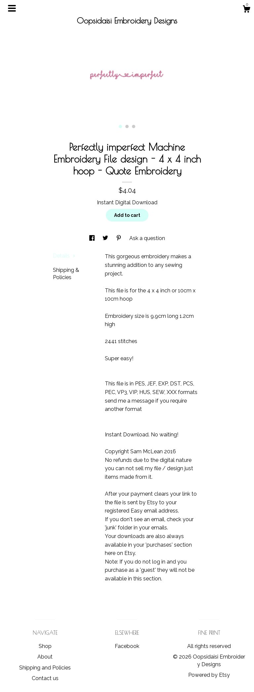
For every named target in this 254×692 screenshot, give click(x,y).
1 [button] (120, 126)
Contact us (45, 678)
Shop (45, 646)
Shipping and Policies (45, 668)
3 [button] (133, 126)
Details (64, 256)
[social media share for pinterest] (119, 238)
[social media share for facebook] (92, 238)
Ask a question (147, 238)
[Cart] (246, 10)
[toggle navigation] (12, 8)
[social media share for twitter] (106, 238)
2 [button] (127, 126)
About (45, 657)
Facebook (127, 646)
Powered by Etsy (209, 675)
